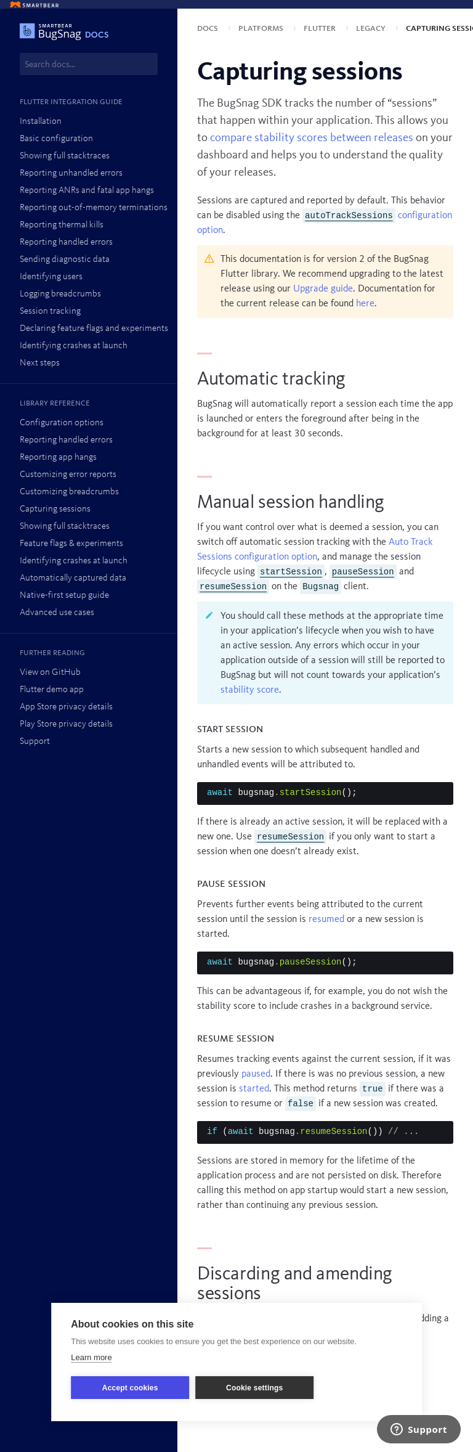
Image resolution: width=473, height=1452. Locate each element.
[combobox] (89, 64)
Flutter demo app (52, 690)
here (365, 304)
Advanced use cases (57, 613)
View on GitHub (50, 672)
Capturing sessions (55, 509)
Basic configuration (56, 139)
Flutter (321, 28)
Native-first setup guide (64, 595)
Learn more (91, 1357)
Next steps (40, 363)
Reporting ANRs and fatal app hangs (87, 190)
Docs (208, 28)
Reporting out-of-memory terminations (94, 208)
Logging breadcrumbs (60, 294)
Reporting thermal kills (61, 225)
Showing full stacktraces (65, 156)
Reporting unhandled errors (71, 173)
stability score (249, 690)
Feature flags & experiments (71, 544)
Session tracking (50, 311)
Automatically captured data (73, 578)
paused (255, 1074)
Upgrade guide (323, 289)
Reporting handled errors (66, 242)
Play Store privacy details (66, 724)
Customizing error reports (68, 474)
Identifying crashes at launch (73, 346)
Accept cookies (130, 1388)
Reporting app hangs (58, 457)
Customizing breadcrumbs (69, 492)
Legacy (372, 28)
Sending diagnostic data (65, 259)
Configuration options (61, 423)
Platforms (262, 28)
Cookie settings (254, 1388)
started (254, 1089)
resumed (326, 919)
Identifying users (51, 277)
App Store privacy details (66, 707)
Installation (41, 121)
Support (35, 741)
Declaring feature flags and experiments (94, 328)
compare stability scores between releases (311, 138)
